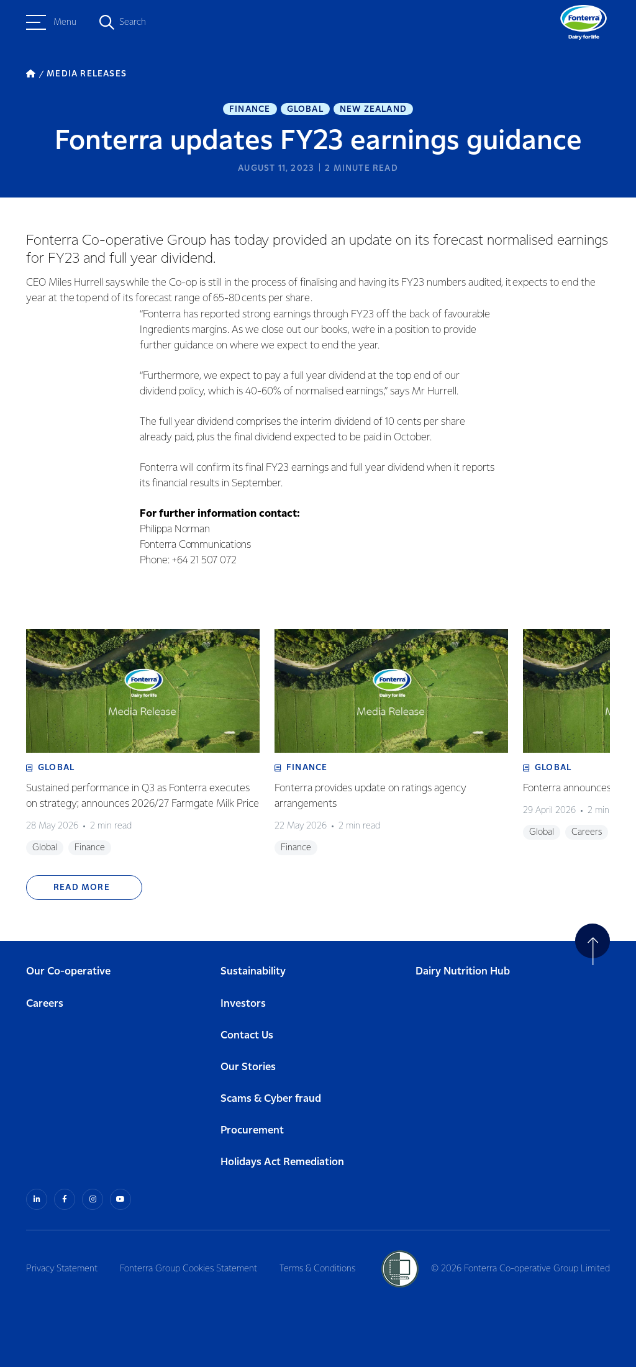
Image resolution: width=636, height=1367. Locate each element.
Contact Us (246, 1035)
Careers (44, 1004)
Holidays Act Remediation (282, 1162)
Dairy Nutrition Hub (463, 971)
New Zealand (373, 109)
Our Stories (248, 1067)
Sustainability (253, 971)
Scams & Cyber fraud (270, 1099)
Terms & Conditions (317, 1269)
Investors (243, 1004)
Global (305, 109)
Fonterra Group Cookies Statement (188, 1269)
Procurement (252, 1130)
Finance (249, 109)
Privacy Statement (62, 1269)
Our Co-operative (68, 971)
